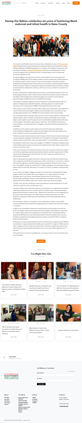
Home (36, 3)
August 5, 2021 (68, 323)
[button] (43, 3)
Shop (68, 3)
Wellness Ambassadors (24, 407)
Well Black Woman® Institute (23, 404)
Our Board (7, 401)
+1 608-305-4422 (63, 406)
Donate (20, 412)
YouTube (34, 402)
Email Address (41, 373)
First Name (40, 378)
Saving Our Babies (23, 402)
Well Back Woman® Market (23, 409)
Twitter (34, 397)
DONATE (76, 3)
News (63, 3)
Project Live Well (22, 400)
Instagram (35, 401)
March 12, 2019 (41, 281)
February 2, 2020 (14, 323)
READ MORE (41, 241)
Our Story (6, 397)
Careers (6, 404)
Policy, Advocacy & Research (23, 398)
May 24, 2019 (41, 323)
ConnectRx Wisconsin (34, 70)
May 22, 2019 (13, 281)
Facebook (34, 399)
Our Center (7, 402)
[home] (6, 3)
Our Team (6, 399)
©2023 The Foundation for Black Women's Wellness (13, 420)
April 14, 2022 (68, 281)
